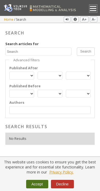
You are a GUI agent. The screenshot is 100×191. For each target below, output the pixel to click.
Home (9, 19)
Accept (37, 184)
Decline (62, 184)
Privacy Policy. (61, 172)
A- (93, 19)
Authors (16, 102)
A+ (84, 19)
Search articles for (22, 44)
